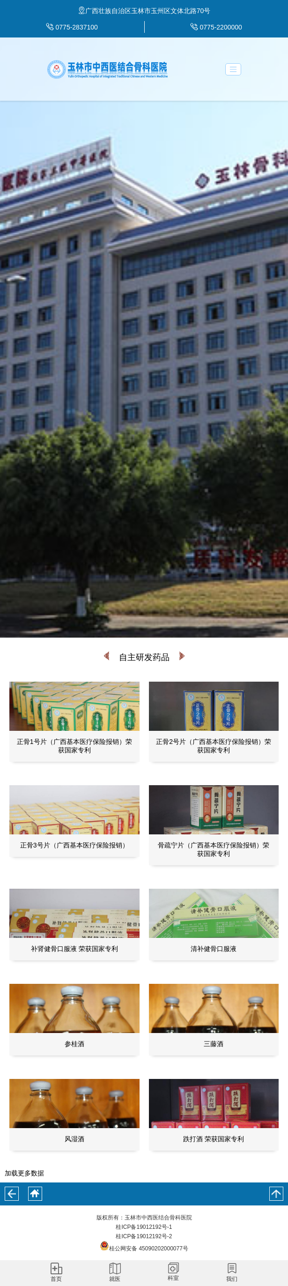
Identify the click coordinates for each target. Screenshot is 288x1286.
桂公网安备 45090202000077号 (144, 1248)
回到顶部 (276, 1194)
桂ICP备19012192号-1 (144, 1227)
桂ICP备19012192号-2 (144, 1236)
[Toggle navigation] (233, 69)
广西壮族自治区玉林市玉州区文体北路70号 (148, 11)
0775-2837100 (77, 27)
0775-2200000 (221, 27)
